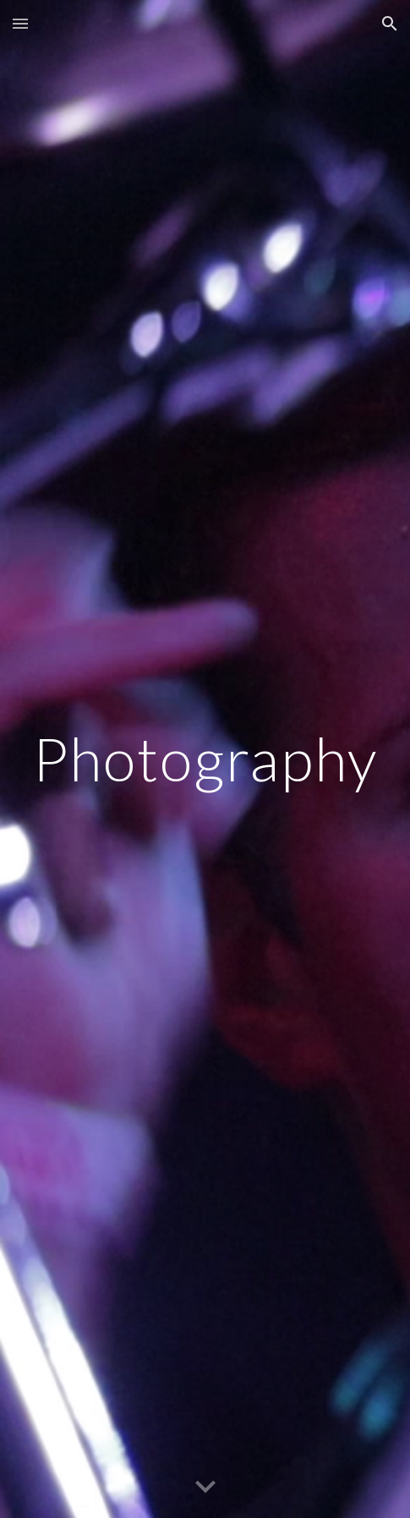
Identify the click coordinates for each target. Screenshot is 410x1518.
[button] (20, 23)
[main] (205, 759)
